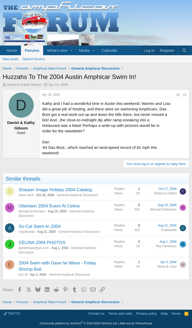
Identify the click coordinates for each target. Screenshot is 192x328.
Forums (32, 50)
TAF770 (12, 313)
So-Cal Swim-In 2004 (40, 226)
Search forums (34, 59)
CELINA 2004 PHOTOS (42, 242)
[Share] (177, 95)
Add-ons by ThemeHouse (136, 323)
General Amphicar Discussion (77, 195)
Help (164, 313)
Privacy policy (146, 313)
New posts (11, 59)
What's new (57, 50)
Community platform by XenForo (79, 323)
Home (12, 50)
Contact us (96, 313)
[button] (71, 50)
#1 (185, 95)
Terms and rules (120, 313)
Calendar (109, 50)
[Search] (184, 50)
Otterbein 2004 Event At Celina (49, 205)
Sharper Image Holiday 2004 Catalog (55, 189)
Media (84, 50)
